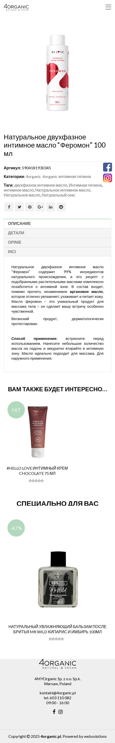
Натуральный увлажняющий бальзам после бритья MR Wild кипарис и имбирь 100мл (57, 629)
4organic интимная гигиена (66, 176)
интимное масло (19, 190)
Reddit (61, 206)
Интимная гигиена (85, 185)
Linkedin (50, 206)
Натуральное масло (22, 195)
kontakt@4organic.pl (57, 692)
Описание (19, 223)
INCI (12, 252)
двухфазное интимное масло (40, 185)
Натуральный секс (58, 195)
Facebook (9, 206)
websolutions (95, 736)
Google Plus (40, 206)
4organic (33, 176)
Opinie (14, 242)
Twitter (19, 206)
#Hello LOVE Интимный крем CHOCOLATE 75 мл (37, 471)
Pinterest (30, 206)
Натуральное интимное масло (62, 190)
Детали (16, 233)
